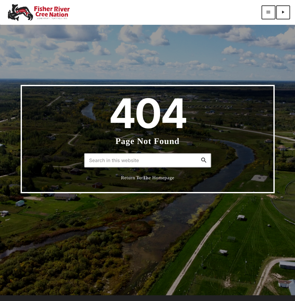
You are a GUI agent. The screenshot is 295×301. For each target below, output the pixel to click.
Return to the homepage (147, 178)
